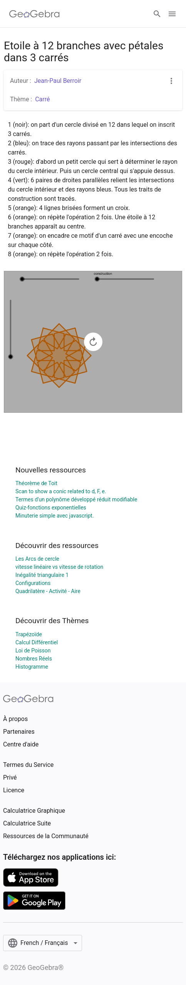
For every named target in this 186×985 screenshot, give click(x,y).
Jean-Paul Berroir (57, 80)
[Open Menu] (172, 13)
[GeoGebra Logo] (34, 14)
